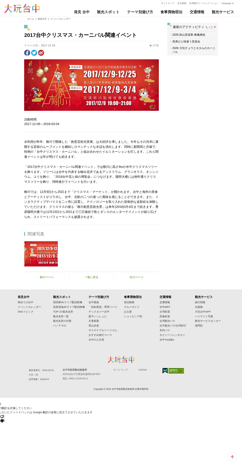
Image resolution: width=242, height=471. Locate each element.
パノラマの (59, 325)
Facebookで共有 (27, 53)
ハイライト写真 (204, 316)
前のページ (47, 277)
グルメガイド (132, 307)
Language (226, 3)
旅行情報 (200, 302)
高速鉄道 (165, 316)
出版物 (199, 307)
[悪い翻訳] (2, 418)
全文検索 (181, 3)
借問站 (199, 325)
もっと (209, 27)
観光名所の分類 (62, 321)
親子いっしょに (98, 316)
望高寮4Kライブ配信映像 (67, 302)
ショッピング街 (133, 316)
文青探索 (94, 321)
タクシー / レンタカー (172, 335)
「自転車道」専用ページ (103, 307)
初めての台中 (25, 302)
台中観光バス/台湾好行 (173, 325)
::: (157, 3)
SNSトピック (26, 311)
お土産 (128, 311)
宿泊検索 (129, 302)
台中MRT (165, 307)
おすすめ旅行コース (100, 335)
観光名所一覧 (61, 316)
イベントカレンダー (60, 19)
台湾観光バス (167, 321)
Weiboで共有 (41, 53)
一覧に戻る (91, 277)
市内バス (165, 330)
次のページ (136, 277)
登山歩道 (94, 325)
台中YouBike (167, 339)
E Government (165, 370)
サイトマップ (167, 3)
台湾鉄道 (165, 311)
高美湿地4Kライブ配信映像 (69, 307)
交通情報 (165, 302)
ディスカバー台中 (99, 311)
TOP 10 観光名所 (63, 311)
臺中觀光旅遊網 (22, 8)
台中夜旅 (94, 302)
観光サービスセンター (208, 321)
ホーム (30, 19)
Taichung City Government (121, 359)
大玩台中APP (203, 311)
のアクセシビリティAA (176, 371)
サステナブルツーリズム (103, 330)
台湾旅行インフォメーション (203, 3)
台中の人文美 (96, 339)
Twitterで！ (34, 53)
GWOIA (143, 369)
